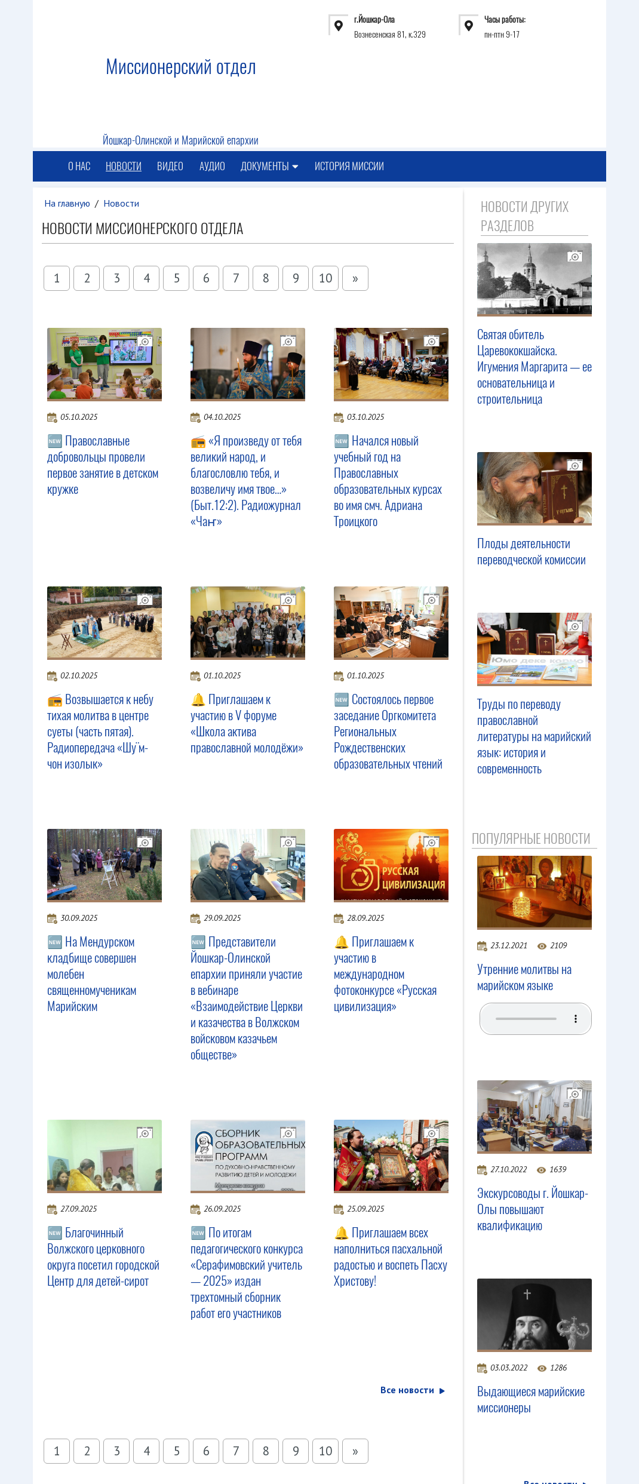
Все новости (412, 1390)
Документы (271, 166)
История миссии (351, 166)
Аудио (213, 166)
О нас (79, 166)
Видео (171, 166)
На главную (67, 203)
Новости (124, 166)
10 (325, 278)
